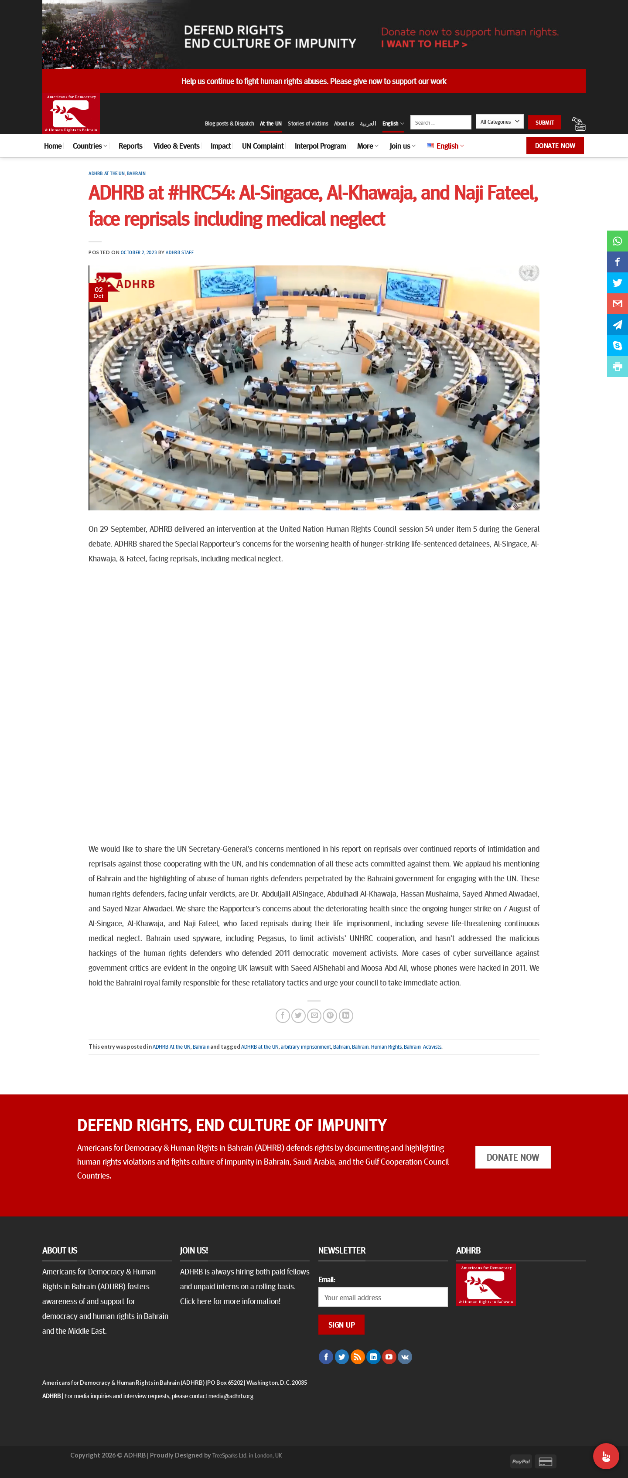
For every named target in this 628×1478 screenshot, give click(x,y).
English (393, 123)
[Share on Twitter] (298, 1016)
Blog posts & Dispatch (229, 123)
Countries (90, 145)
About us (344, 123)
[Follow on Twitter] (342, 1356)
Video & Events (176, 145)
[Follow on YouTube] (389, 1356)
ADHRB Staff (180, 252)
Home (52, 145)
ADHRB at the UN (260, 1046)
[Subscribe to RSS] (358, 1356)
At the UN (271, 123)
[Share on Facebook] (283, 1016)
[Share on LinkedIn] (346, 1016)
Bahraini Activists (422, 1046)
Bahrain (136, 173)
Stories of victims (308, 123)
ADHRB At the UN (106, 173)
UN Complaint (262, 145)
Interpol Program (320, 145)
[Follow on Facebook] (326, 1356)
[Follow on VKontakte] (405, 1356)
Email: (326, 1279)
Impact (221, 145)
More (368, 145)
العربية (368, 123)
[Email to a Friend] (314, 1016)
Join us (403, 145)
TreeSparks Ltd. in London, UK (247, 1455)
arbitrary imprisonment (306, 1046)
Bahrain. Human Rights (377, 1046)
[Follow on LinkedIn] (373, 1356)
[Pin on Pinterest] (330, 1016)
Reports (130, 145)
